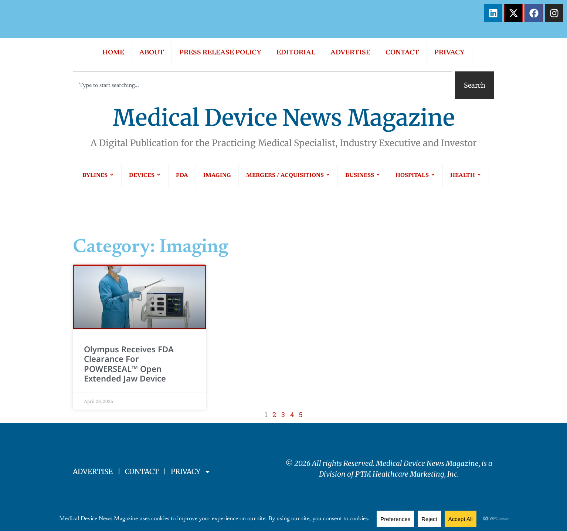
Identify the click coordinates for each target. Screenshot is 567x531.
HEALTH (465, 175)
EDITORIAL (295, 53)
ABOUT (151, 53)
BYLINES (98, 175)
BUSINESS (362, 175)
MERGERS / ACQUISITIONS (288, 175)
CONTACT (402, 53)
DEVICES (145, 175)
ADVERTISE (350, 53)
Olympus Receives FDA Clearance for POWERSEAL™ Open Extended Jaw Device (129, 363)
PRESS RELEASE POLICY (220, 53)
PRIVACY (449, 53)
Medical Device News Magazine (284, 118)
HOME (113, 53)
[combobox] (262, 85)
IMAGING (217, 175)
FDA (182, 175)
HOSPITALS (415, 175)
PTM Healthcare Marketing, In (404, 474)
